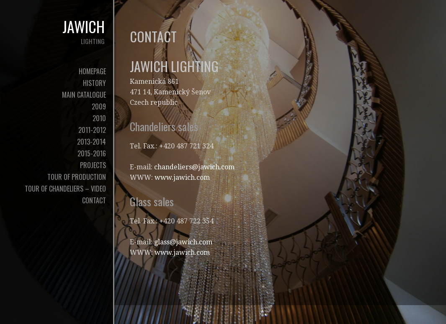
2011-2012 (92, 130)
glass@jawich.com (183, 242)
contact (94, 200)
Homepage (92, 71)
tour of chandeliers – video (65, 188)
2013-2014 (91, 141)
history (94, 83)
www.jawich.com (182, 177)
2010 (99, 118)
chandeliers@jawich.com (194, 167)
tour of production (76, 177)
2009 (99, 106)
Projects (93, 165)
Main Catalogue (84, 94)
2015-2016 (91, 153)
